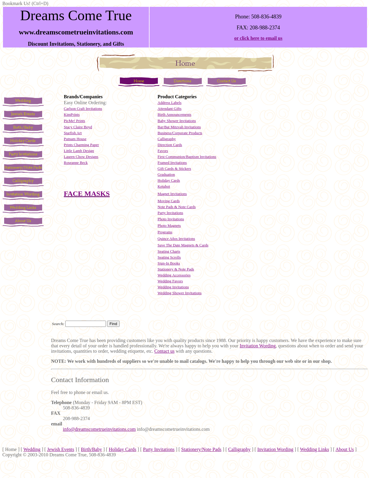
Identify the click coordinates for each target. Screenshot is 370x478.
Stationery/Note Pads (201, 449)
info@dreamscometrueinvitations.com (99, 429)
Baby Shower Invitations (177, 120)
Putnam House (75, 139)
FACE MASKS (87, 193)
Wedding (31, 449)
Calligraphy (167, 139)
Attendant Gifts (170, 108)
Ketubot (164, 186)
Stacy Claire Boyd (78, 127)
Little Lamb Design (79, 150)
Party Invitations (158, 449)
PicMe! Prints (74, 120)
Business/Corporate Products (180, 133)
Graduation (166, 174)
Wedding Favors (170, 281)
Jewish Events (60, 449)
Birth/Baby (91, 449)
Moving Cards (169, 201)
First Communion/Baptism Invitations (187, 156)
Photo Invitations (171, 219)
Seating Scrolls (169, 257)
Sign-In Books (169, 263)
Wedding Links (314, 449)
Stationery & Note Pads (176, 269)
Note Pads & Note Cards (177, 207)
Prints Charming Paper (81, 145)
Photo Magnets (169, 225)
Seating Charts (169, 251)
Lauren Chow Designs (81, 156)
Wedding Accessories (174, 275)
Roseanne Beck (76, 162)
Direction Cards (170, 145)
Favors (163, 150)
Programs (165, 232)
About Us (345, 449)
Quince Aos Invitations (176, 238)
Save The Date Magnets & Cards (183, 245)
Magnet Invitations (172, 193)
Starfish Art (73, 133)
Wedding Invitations (173, 287)
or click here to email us (258, 38)
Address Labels (170, 102)
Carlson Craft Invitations (83, 108)
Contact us (164, 351)
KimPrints (72, 114)
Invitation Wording (258, 345)
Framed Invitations (172, 162)
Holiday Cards (169, 180)
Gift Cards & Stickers (174, 168)
